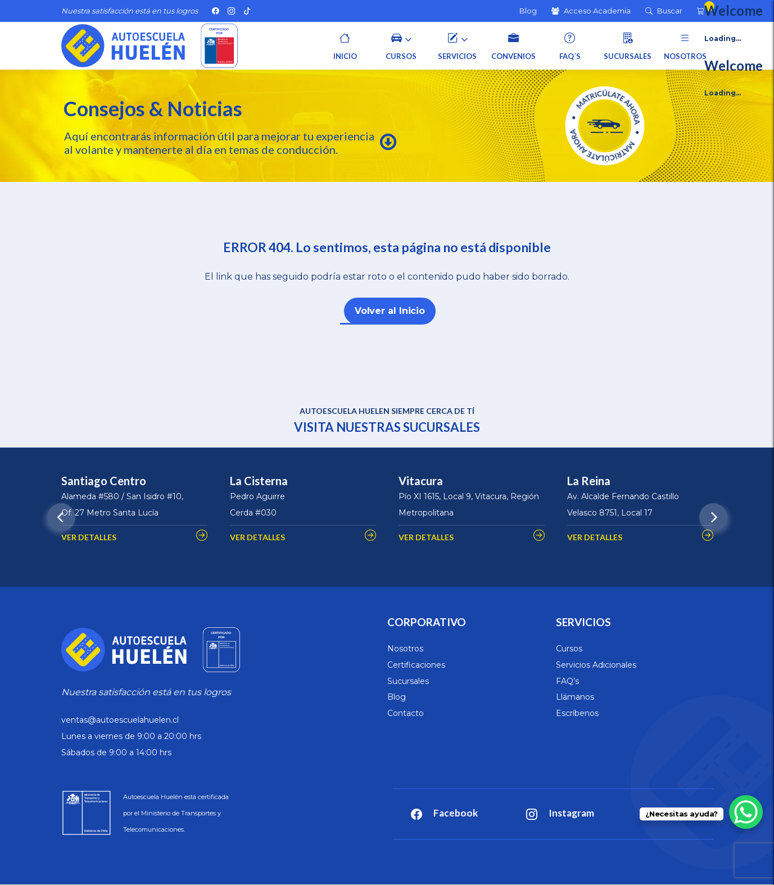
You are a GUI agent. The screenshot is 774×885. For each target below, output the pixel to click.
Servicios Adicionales (596, 665)
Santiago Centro (103, 480)
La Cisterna (259, 480)
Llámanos (575, 697)
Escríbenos (577, 713)
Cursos (569, 649)
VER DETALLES (88, 537)
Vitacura (421, 480)
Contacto (405, 713)
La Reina (588, 480)
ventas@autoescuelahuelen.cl (120, 720)
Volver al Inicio (390, 310)
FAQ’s (567, 681)
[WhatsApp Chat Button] (746, 812)
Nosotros (405, 649)
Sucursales (408, 681)
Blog (396, 697)
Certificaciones (416, 665)
